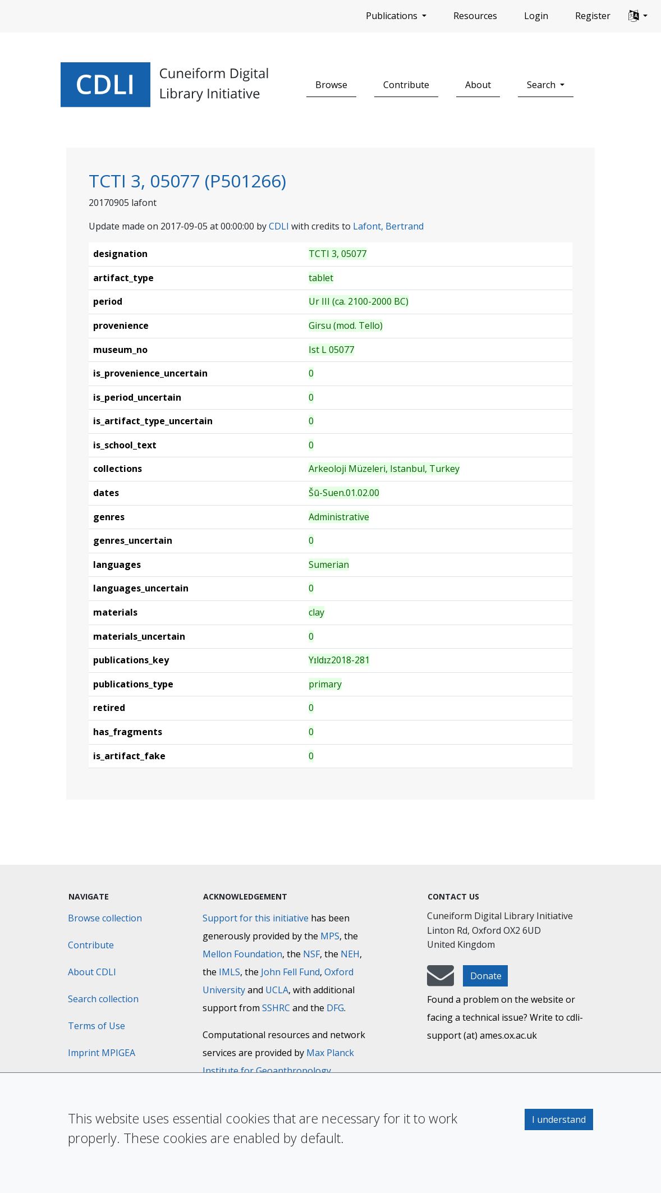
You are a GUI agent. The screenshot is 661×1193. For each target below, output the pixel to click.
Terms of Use (96, 1026)
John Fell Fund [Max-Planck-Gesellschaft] (290, 972)
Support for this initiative (256, 918)
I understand (559, 1119)
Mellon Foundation (242, 954)
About (478, 85)
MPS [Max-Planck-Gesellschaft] (329, 936)
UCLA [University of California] (276, 990)
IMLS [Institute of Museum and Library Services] (229, 972)
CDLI (279, 226)
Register (592, 16)
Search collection (103, 999)
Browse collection (105, 918)
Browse (331, 85)
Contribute (406, 85)
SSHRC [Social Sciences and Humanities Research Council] (276, 1008)
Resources (475, 16)
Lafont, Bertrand (388, 226)
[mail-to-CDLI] (440, 981)
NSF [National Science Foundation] (311, 954)
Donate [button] (486, 976)
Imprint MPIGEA (101, 1053)
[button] (638, 16)
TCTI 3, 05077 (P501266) (187, 180)
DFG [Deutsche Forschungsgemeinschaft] (335, 1008)
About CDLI (92, 972)
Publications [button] (393, 16)
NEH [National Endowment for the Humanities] (350, 954)
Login (536, 16)
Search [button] (542, 85)
